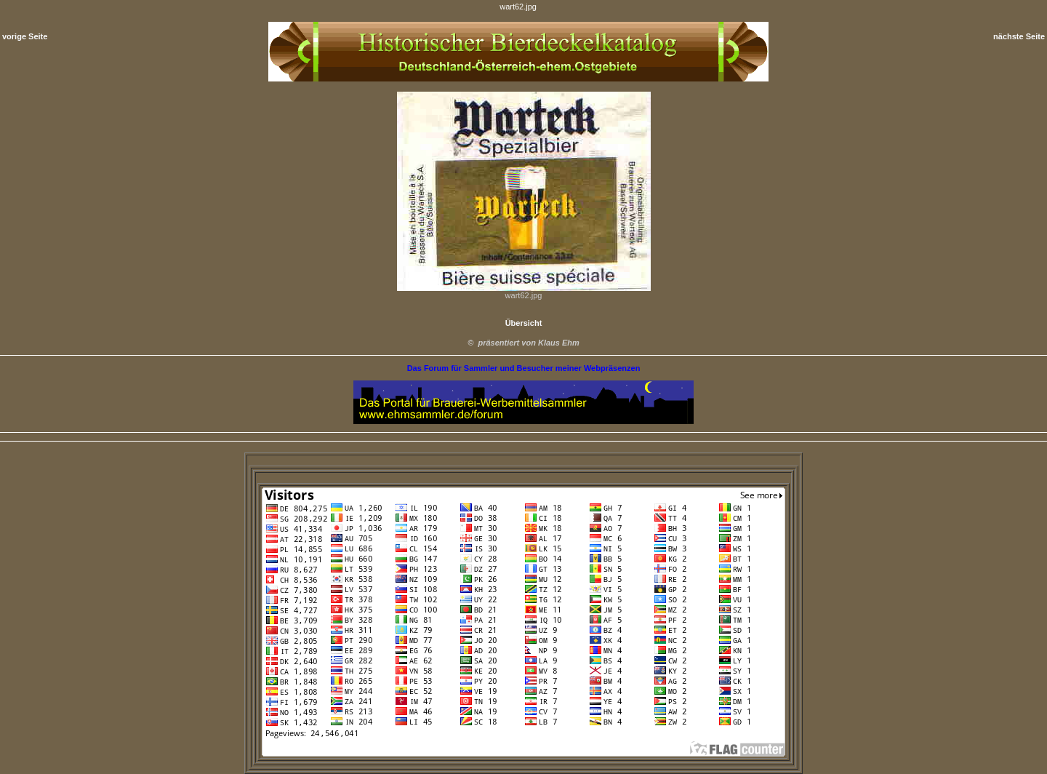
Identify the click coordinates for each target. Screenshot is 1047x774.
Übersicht (523, 323)
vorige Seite (24, 36)
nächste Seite (1019, 36)
